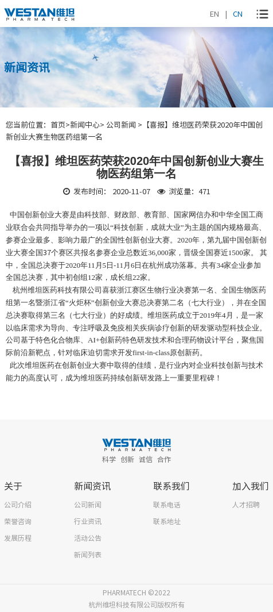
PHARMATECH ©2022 (136, 592)
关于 (13, 485)
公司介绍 (18, 504)
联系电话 (167, 504)
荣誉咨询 (18, 521)
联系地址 (167, 521)
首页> (60, 124)
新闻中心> (88, 124)
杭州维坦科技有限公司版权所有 (136, 604)
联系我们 (171, 485)
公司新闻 (88, 504)
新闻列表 (88, 554)
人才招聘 (246, 504)
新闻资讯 (92, 485)
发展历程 (18, 537)
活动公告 (88, 537)
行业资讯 (88, 521)
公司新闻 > (124, 124)
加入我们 (250, 485)
